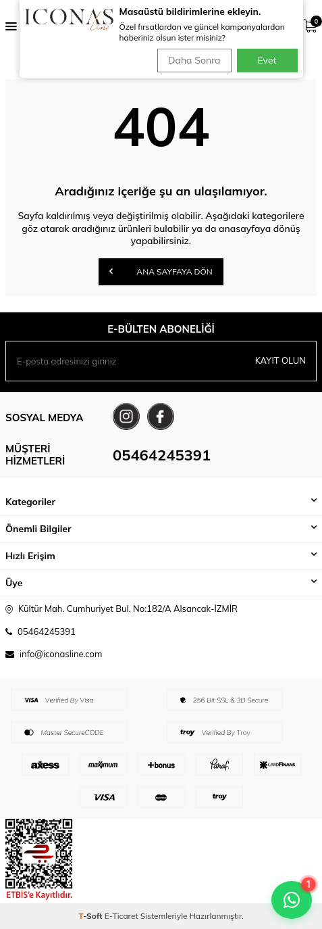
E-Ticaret (121, 916)
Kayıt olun (280, 360)
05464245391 (162, 455)
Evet (267, 60)
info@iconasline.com (61, 653)
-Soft (91, 916)
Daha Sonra (194, 60)
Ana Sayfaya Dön (161, 271)
